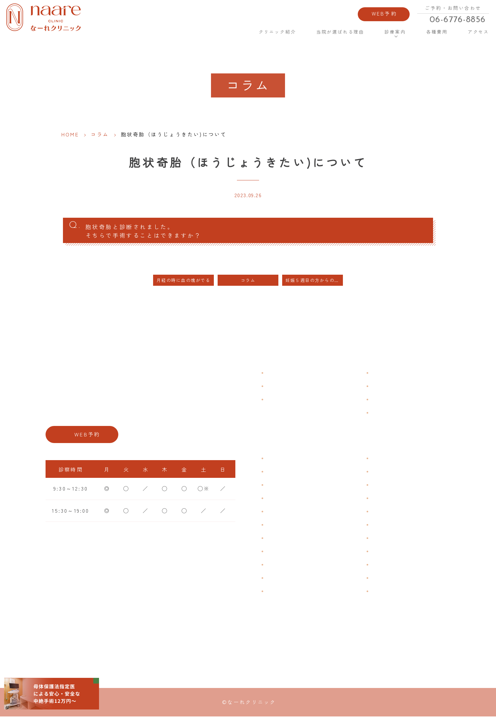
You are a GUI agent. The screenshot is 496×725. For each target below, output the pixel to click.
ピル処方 (383, 517)
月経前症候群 (284, 517)
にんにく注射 (389, 583)
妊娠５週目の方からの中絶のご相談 (314, 286)
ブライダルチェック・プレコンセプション (314, 601)
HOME (226, 34)
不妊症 (380, 464)
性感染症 (278, 583)
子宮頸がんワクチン (398, 490)
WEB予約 (373, 15)
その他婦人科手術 (395, 570)
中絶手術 (383, 557)
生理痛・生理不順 (290, 477)
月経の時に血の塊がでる (183, 286)
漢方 (377, 477)
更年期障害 (281, 557)
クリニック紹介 (268, 34)
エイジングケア (392, 504)
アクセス (468, 34)
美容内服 (383, 597)
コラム (100, 134)
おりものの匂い (287, 530)
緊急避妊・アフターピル (404, 530)
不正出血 (278, 464)
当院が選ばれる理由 (333, 34)
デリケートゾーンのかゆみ (302, 543)
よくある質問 (389, 378)
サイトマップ (389, 418)
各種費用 (428, 34)
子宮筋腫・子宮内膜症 (296, 490)
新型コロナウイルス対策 (404, 405)
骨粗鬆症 (278, 570)
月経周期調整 (284, 504)
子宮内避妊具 (389, 543)
